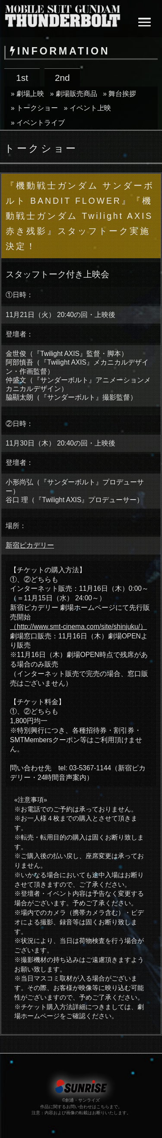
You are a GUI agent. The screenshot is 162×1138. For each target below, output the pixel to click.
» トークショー (34, 108)
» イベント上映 (87, 108)
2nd (62, 78)
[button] (144, 23)
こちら (102, 1106)
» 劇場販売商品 (73, 93)
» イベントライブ (38, 122)
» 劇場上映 (27, 93)
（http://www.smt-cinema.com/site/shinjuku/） (78, 626)
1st (22, 78)
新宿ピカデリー (30, 545)
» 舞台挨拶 (119, 93)
